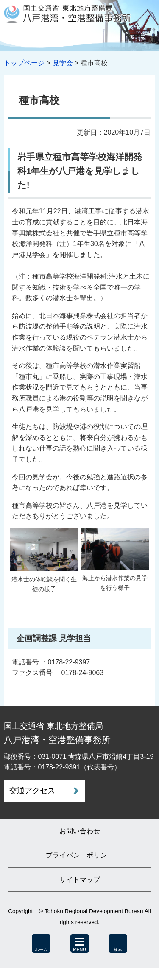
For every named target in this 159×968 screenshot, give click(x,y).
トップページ (24, 62)
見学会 (63, 62)
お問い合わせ (79, 831)
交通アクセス (32, 790)
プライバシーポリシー (80, 855)
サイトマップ (79, 879)
